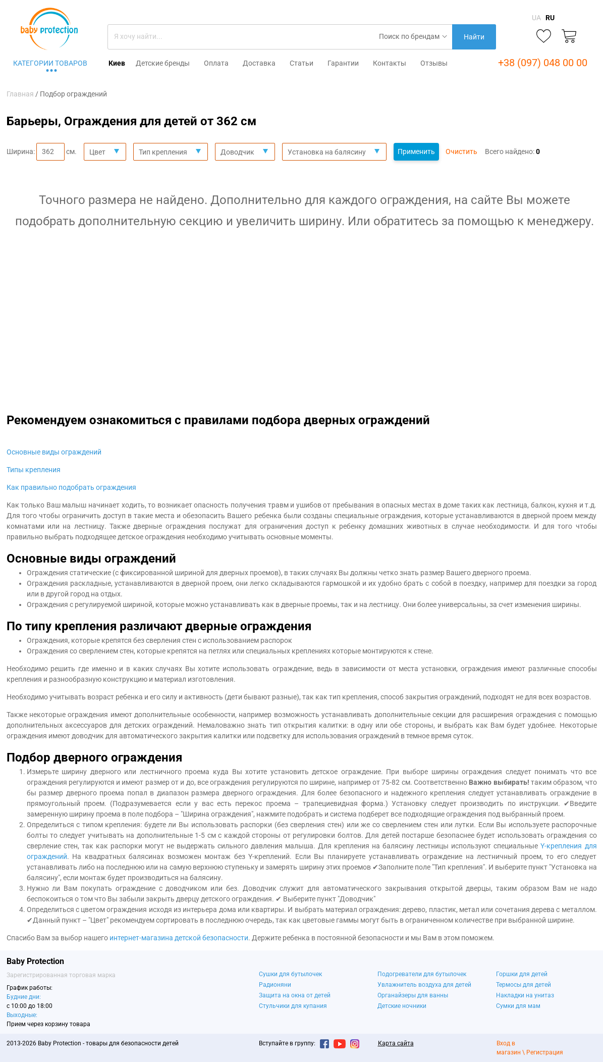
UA (536, 18)
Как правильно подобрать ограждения (71, 487)
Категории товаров (50, 63)
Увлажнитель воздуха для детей (424, 984)
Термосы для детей (523, 984)
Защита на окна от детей (295, 995)
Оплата (216, 63)
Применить (416, 151)
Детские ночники (401, 1005)
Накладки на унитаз (525, 995)
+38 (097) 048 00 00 (542, 63)
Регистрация (544, 1052)
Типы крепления (34, 470)
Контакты (389, 63)
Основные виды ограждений (54, 452)
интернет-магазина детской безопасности (178, 938)
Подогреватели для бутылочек (421, 974)
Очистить (461, 151)
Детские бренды (163, 63)
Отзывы (434, 63)
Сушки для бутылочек (290, 974)
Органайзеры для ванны (412, 995)
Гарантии (343, 63)
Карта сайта (396, 1043)
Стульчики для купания (293, 1005)
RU (550, 18)
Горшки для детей (521, 974)
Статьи (301, 63)
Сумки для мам (518, 1005)
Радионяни (275, 984)
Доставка (259, 63)
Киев (116, 63)
